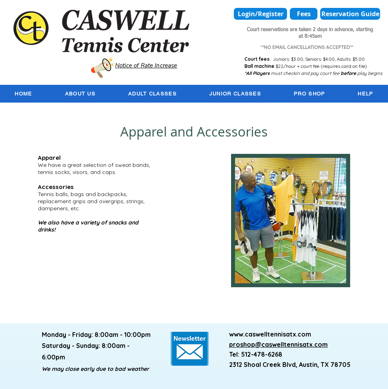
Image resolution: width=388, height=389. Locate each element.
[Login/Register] (260, 14)
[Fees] (303, 14)
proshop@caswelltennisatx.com (278, 344)
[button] (80, 94)
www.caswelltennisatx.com (270, 334)
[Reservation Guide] (350, 14)
